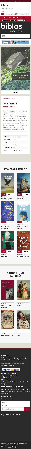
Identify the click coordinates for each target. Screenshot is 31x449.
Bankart (12, 365)
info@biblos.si (7, 380)
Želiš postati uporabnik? (22, 14)
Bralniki (14, 17)
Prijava (27, 409)
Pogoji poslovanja (11, 447)
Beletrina (21, 443)
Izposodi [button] (15, 92)
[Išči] (15, 36)
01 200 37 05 (7, 378)
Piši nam (25, 17)
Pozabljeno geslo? (10, 14)
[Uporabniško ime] (15, 8)
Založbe (9, 17)
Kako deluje (20, 17)
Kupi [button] (4, 194)
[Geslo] (15, 11)
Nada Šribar (8, 106)
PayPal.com (4, 365)
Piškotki (3, 447)
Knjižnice (4, 17)
